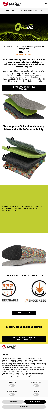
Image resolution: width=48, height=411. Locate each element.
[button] (1, 10)
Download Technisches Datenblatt (24, 88)
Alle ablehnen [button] (13, 401)
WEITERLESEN (24, 312)
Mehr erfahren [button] (24, 406)
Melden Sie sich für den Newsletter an (24, 338)
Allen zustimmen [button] (35, 401)
